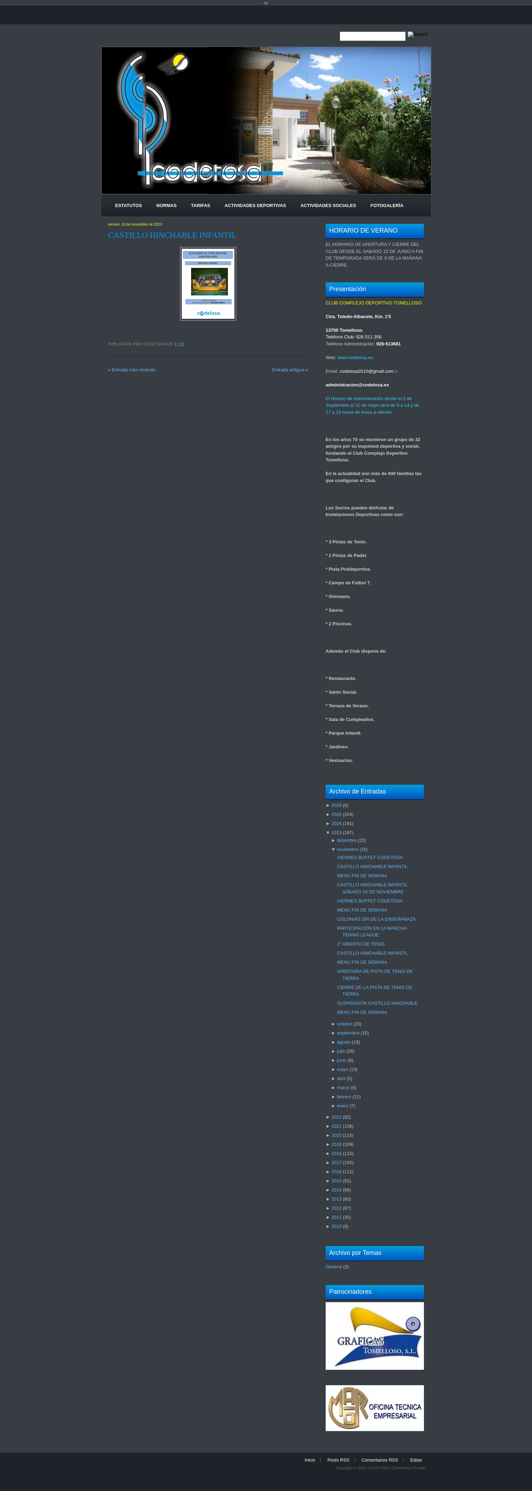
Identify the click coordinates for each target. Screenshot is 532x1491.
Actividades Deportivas (255, 205)
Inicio (310, 1460)
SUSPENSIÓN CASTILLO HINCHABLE (377, 1003)
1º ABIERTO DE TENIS (360, 944)
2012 (336, 1208)
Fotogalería (386, 205)
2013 (336, 1199)
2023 (336, 832)
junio (341, 1060)
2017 (336, 1162)
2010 (336, 1226)
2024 (336, 823)
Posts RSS (338, 1460)
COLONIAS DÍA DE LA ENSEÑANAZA (376, 919)
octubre (344, 1023)
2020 (336, 1135)
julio (341, 1051)
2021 (336, 1126)
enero (342, 1105)
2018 (336, 1153)
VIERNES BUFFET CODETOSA (370, 857)
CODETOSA (377, 1468)
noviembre (347, 849)
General (334, 1266)
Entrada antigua (288, 369)
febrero (344, 1096)
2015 (336, 1180)
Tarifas (200, 205)
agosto (344, 1042)
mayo (342, 1069)
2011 (336, 1217)
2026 (336, 805)
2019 (336, 1144)
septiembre (348, 1033)
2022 (336, 1117)
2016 (336, 1171)
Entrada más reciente (133, 369)
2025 (336, 814)
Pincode (419, 1468)
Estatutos (128, 205)
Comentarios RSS (379, 1460)
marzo (343, 1087)
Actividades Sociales (328, 205)
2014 (336, 1190)
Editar (416, 1460)
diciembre (347, 840)
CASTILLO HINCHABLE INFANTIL (172, 235)
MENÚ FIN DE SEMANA (362, 875)
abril (341, 1078)
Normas (167, 205)
